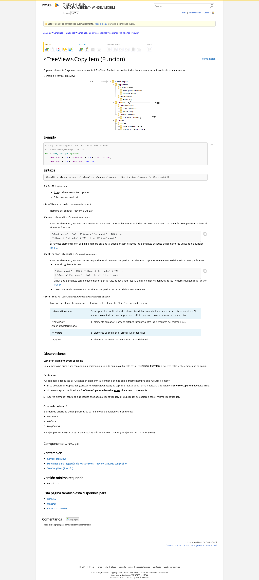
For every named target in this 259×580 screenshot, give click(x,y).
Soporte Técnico (126, 566)
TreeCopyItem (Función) (60, 469)
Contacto (157, 566)
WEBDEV (51, 504)
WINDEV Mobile (142, 578)
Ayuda (46, 32)
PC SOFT (83, 566)
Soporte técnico (143, 566)
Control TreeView (56, 459)
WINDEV (51, 499)
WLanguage (57, 32)
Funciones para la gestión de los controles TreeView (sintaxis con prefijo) (87, 464)
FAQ (106, 566)
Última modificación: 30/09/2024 (202, 543)
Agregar (72, 520)
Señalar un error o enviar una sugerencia (185, 546)
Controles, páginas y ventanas (103, 32)
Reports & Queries (57, 509)
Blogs (113, 566)
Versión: (67, 13)
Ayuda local (211, 546)
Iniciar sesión (195, 12)
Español (207, 12)
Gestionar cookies (172, 566)
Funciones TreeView (129, 32)
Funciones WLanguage (76, 32)
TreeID (53, 248)
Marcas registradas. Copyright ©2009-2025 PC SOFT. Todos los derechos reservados (129, 572)
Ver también (209, 58)
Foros (99, 566)
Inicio (184, 12)
